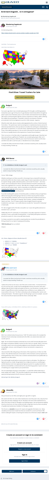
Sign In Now (24, 461)
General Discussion (14, 18)
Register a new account (24, 449)
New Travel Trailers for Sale (24, 97)
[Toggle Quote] (4, 165)
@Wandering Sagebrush (8, 191)
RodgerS (9, 105)
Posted (11, 26)
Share (12, 471)
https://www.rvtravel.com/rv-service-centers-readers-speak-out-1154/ (20, 33)
